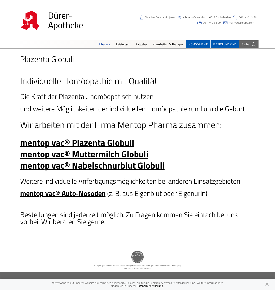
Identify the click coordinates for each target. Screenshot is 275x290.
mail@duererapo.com (241, 22)
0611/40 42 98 (248, 17)
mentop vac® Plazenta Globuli (77, 142)
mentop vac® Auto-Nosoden (63, 193)
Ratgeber (141, 44)
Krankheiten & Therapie (168, 44)
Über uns (105, 44)
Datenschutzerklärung (150, 286)
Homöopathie (198, 44)
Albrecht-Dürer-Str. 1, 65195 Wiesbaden (207, 17)
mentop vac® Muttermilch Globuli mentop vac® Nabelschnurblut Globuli (92, 159)
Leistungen (123, 44)
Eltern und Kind (224, 44)
